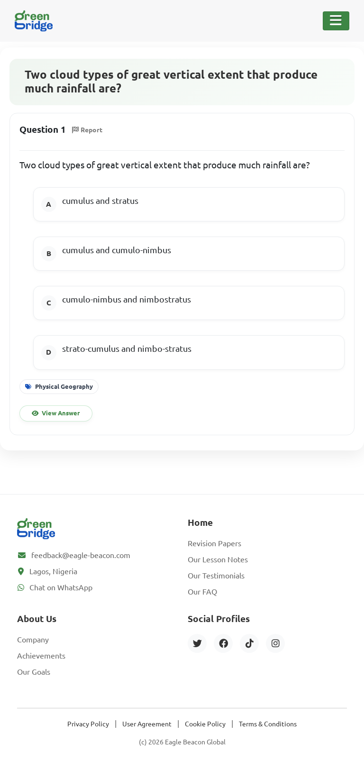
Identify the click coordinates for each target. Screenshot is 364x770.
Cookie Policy (205, 724)
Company (33, 639)
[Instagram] (275, 643)
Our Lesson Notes (218, 559)
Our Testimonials (216, 575)
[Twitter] (197, 643)
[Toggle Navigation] (336, 20)
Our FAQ (202, 591)
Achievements (41, 655)
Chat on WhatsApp (60, 587)
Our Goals (33, 672)
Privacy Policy (88, 724)
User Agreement (147, 724)
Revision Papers (214, 543)
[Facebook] (223, 643)
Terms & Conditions (268, 724)
